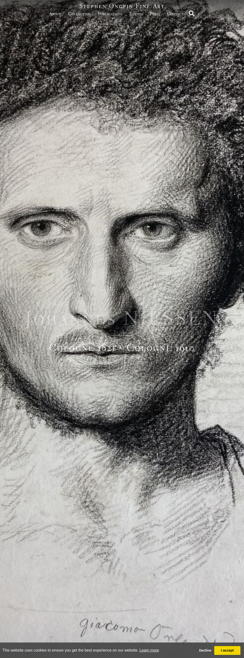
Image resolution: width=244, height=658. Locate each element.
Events (136, 13)
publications (110, 13)
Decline (205, 650)
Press (155, 13)
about (55, 13)
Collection (79, 13)
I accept (227, 650)
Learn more (149, 650)
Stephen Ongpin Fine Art (122, 6)
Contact (175, 13)
